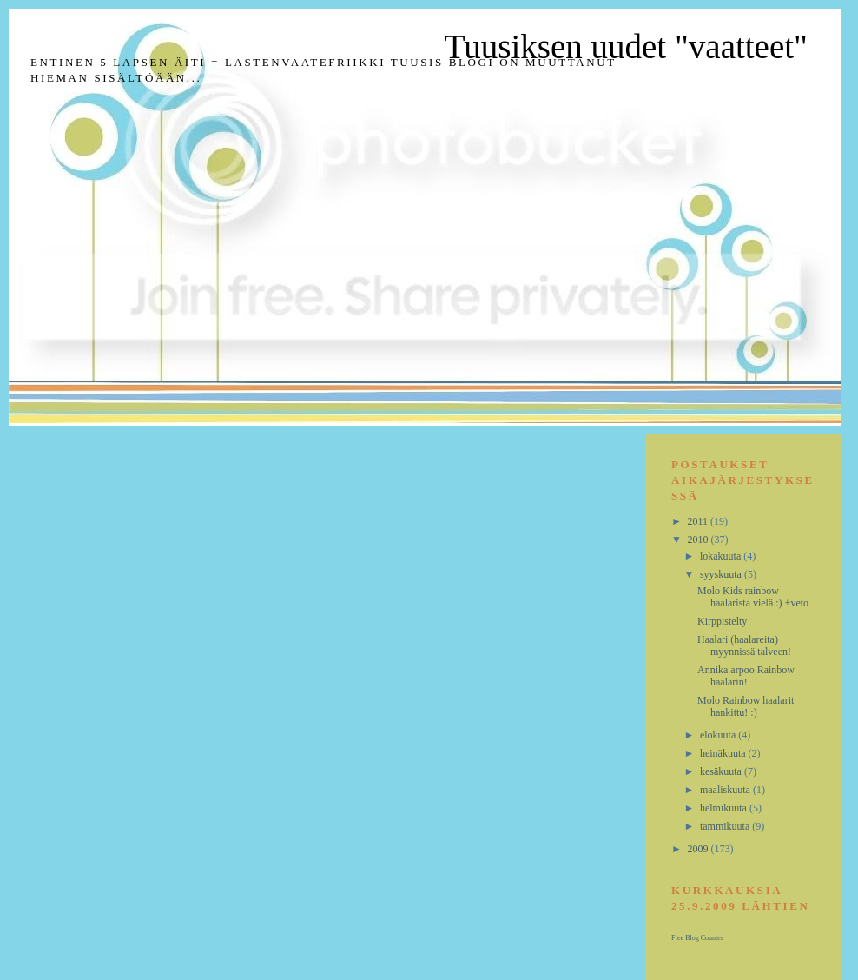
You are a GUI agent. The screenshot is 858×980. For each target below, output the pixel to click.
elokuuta (719, 735)
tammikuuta (726, 826)
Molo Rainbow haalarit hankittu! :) (745, 706)
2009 (699, 849)
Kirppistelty (722, 621)
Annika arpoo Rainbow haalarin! (746, 676)
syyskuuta (722, 574)
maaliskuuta (726, 790)
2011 (699, 521)
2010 (699, 539)
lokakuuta (721, 556)
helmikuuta (724, 808)
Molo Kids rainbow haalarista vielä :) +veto (752, 597)
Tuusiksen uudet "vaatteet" (626, 46)
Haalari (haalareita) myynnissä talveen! (744, 645)
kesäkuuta (722, 771)
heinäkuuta (724, 753)
